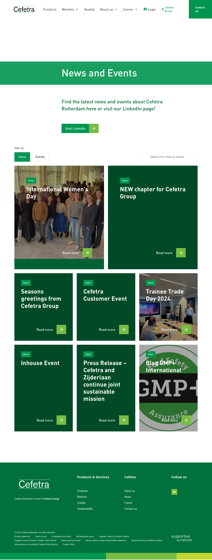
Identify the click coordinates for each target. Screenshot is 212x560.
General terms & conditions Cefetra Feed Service (36, 545)
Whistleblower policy (85, 537)
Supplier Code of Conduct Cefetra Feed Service (35, 541)
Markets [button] (68, 9)
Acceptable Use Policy (61, 537)
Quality (89, 9)
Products (50, 9)
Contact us (200, 9)
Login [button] (152, 9)
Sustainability (85, 509)
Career (128, 503)
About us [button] (106, 9)
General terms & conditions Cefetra (146, 541)
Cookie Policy (69, 545)
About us (129, 491)
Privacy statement (22, 537)
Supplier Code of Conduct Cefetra (114, 537)
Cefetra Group (51, 499)
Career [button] (128, 9)
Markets (82, 497)
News (127, 497)
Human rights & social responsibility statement (105, 541)
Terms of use (40, 537)
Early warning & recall (71, 541)
